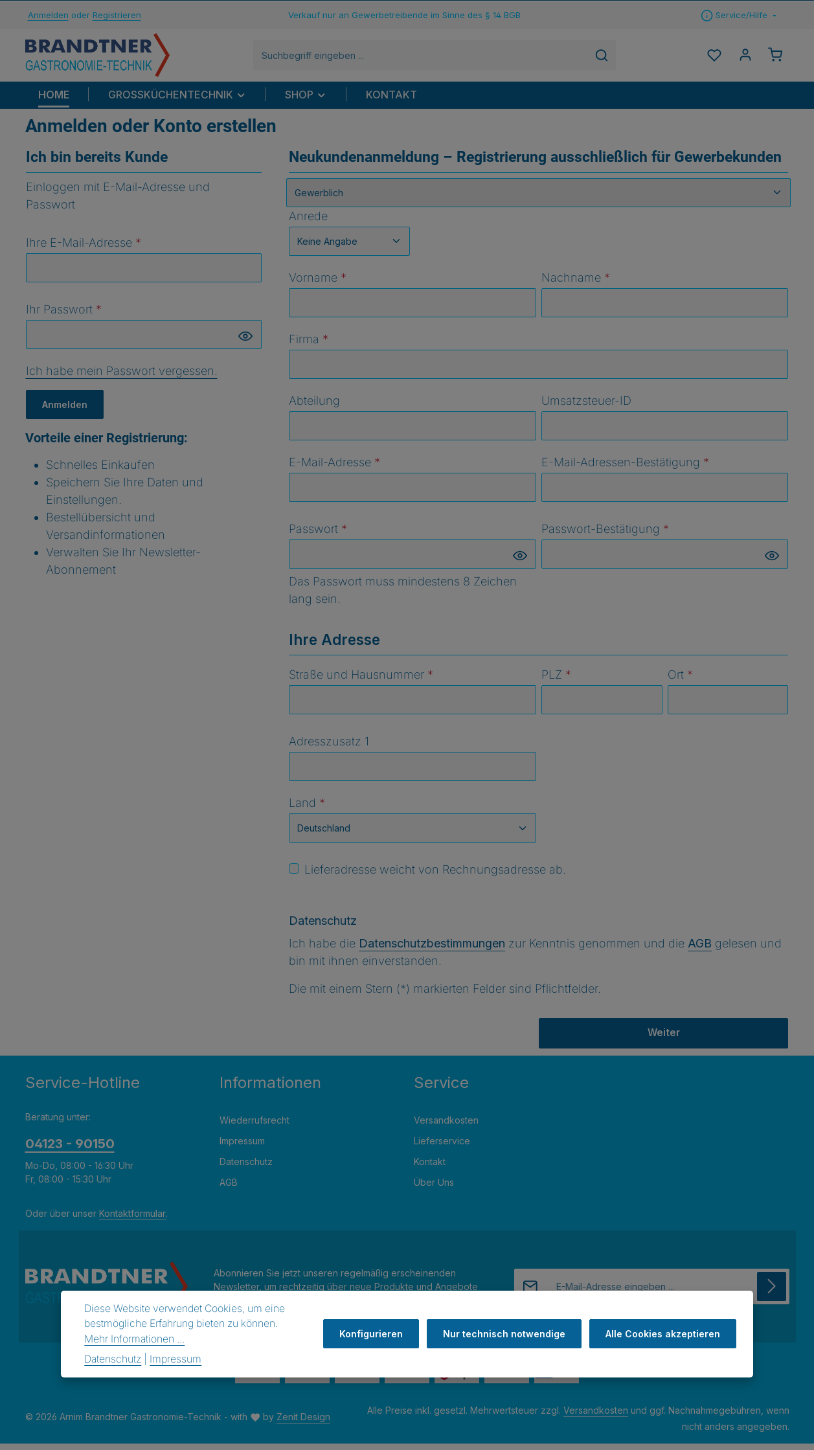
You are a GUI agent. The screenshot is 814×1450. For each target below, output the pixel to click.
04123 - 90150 (70, 1151)
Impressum (242, 1147)
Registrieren (117, 15)
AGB (700, 950)
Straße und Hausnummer (361, 681)
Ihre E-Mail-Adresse (83, 249)
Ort (680, 681)
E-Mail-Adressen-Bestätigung (625, 468)
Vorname (317, 284)
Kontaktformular (132, 1220)
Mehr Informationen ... (134, 1339)
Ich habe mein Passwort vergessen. (122, 377)
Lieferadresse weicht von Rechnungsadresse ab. (435, 876)
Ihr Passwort (64, 316)
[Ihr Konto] (742, 58)
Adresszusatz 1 (329, 747)
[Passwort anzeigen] (245, 342)
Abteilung (314, 407)
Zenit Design (303, 1423)
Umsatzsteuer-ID (586, 407)
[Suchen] (609, 58)
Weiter (664, 1040)
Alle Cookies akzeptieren (664, 1333)
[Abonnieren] (771, 1293)
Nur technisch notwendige (508, 1333)
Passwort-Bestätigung (605, 535)
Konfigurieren (377, 1333)
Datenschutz (246, 1168)
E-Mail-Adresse (334, 468)
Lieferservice (442, 1147)
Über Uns (434, 1189)
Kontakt (430, 1168)
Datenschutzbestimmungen (432, 950)
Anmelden (48, 15)
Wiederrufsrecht (254, 1127)
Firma (308, 345)
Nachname (575, 284)
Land (307, 809)
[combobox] (428, 58)
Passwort (318, 535)
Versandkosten (446, 1127)
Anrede (308, 222)
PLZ (556, 681)
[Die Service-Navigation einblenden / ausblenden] (738, 15)
